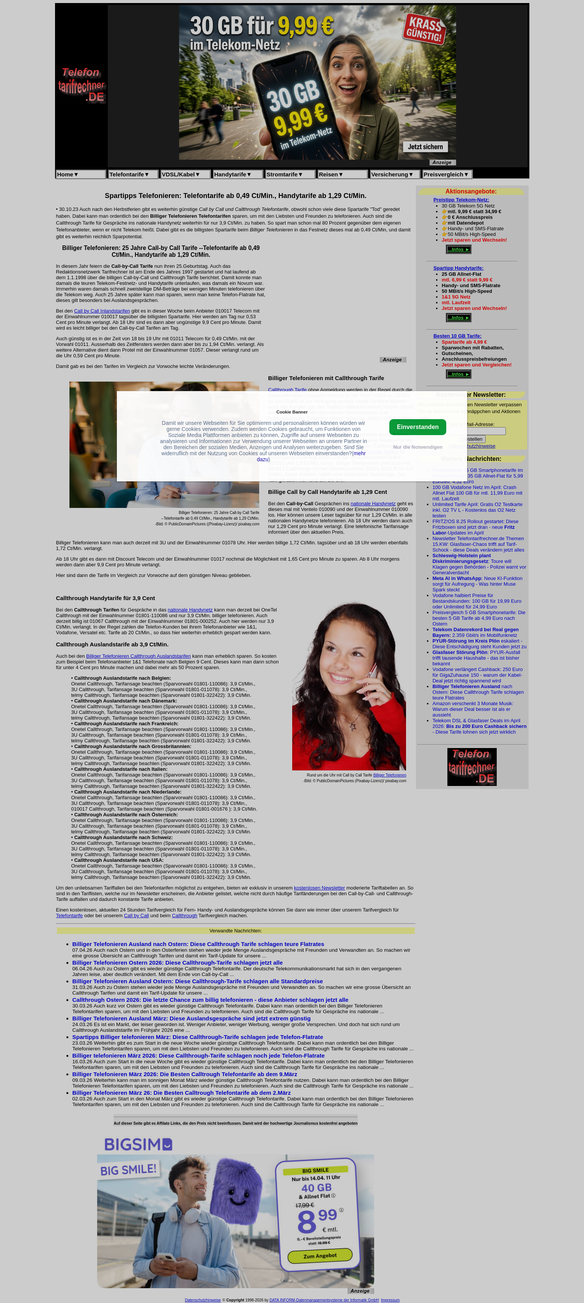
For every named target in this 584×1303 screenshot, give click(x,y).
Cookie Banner (291, 411)
